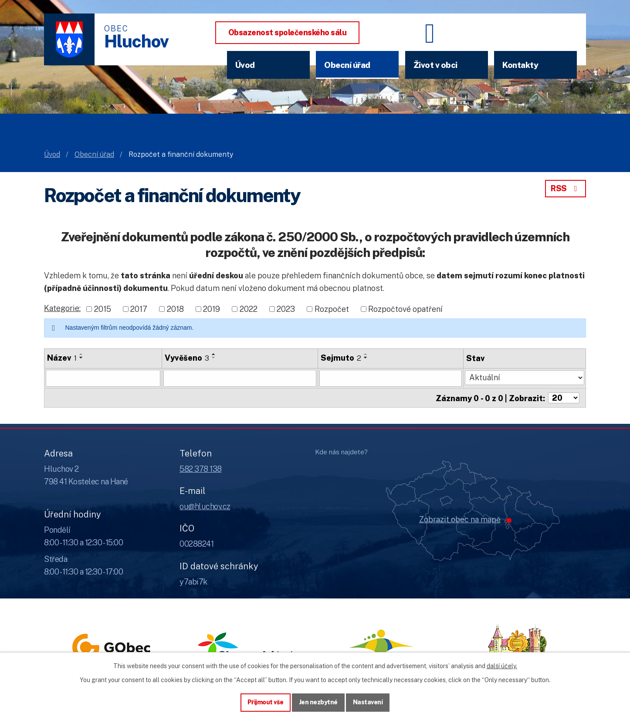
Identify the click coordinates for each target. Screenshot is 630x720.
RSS (565, 188)
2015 (102, 308)
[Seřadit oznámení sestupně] (81, 357)
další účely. (502, 666)
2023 (286, 308)
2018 (175, 308)
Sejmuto (341, 357)
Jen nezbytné (318, 702)
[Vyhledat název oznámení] (103, 378)
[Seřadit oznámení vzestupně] (81, 354)
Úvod (245, 65)
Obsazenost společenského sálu (287, 32)
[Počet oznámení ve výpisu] (563, 397)
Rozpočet (332, 308)
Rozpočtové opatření (405, 308)
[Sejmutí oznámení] (390, 378)
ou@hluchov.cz (205, 506)
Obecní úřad (347, 65)
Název (62, 357)
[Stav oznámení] (524, 377)
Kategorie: (62, 308)
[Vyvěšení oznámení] (239, 378)
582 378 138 (201, 468)
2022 (248, 308)
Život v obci (435, 65)
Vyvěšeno (187, 357)
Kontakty (520, 65)
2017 (138, 308)
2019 (211, 308)
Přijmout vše (265, 702)
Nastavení (368, 702)
